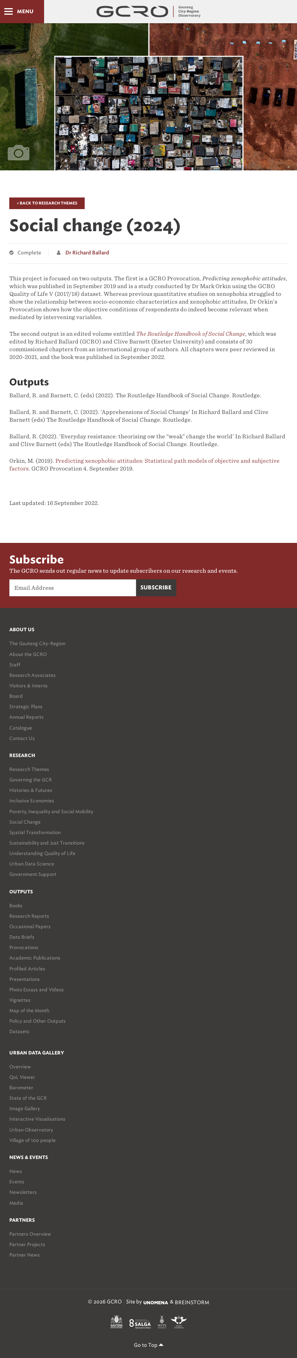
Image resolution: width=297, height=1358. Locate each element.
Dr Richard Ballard (87, 253)
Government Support (32, 874)
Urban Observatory (31, 1130)
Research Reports (29, 916)
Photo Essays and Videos (36, 989)
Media (16, 1203)
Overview (20, 1067)
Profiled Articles (27, 969)
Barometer (21, 1087)
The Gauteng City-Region (37, 643)
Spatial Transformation (35, 832)
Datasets (19, 1031)
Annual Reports (26, 717)
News (15, 1171)
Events (16, 1182)
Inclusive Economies (31, 800)
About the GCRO (28, 654)
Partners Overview (30, 1234)
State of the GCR (28, 1098)
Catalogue (20, 728)
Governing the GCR (30, 780)
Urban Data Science (31, 864)
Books (15, 905)
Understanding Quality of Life (42, 853)
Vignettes (20, 1000)
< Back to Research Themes (47, 203)
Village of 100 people (32, 1140)
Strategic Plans (26, 706)
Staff (14, 665)
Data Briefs (21, 937)
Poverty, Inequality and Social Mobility (51, 811)
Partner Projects (27, 1244)
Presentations (24, 979)
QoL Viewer (22, 1077)
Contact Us (22, 738)
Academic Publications (34, 958)
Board (16, 696)
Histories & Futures (30, 790)
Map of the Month (29, 1010)
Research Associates (32, 675)
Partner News (24, 1255)
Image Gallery (24, 1108)
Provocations (23, 947)
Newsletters (23, 1192)
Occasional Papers (30, 926)
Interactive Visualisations (37, 1119)
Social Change (25, 822)
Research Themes (29, 769)
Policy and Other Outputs (37, 1021)
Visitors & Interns (28, 685)
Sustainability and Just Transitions (47, 843)
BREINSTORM (192, 1302)
